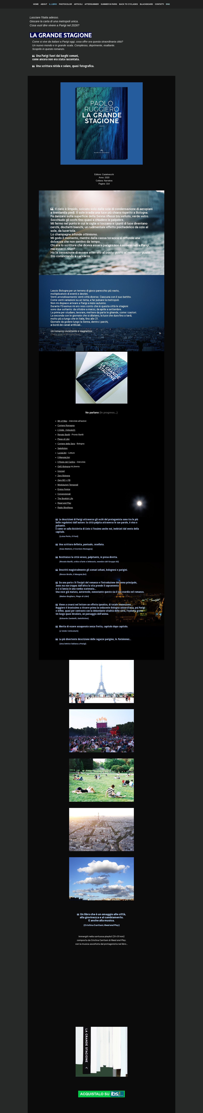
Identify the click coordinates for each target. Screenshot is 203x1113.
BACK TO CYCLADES (128, 4)
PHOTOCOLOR (65, 4)
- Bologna (70, 444)
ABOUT (44, 4)
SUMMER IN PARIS (109, 4)
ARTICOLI (78, 4)
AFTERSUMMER (92, 4)
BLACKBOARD (146, 4)
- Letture (66, 453)
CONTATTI (159, 4)
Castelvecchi (108, 174)
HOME (36, 4)
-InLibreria (68, 466)
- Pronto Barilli (70, 435)
